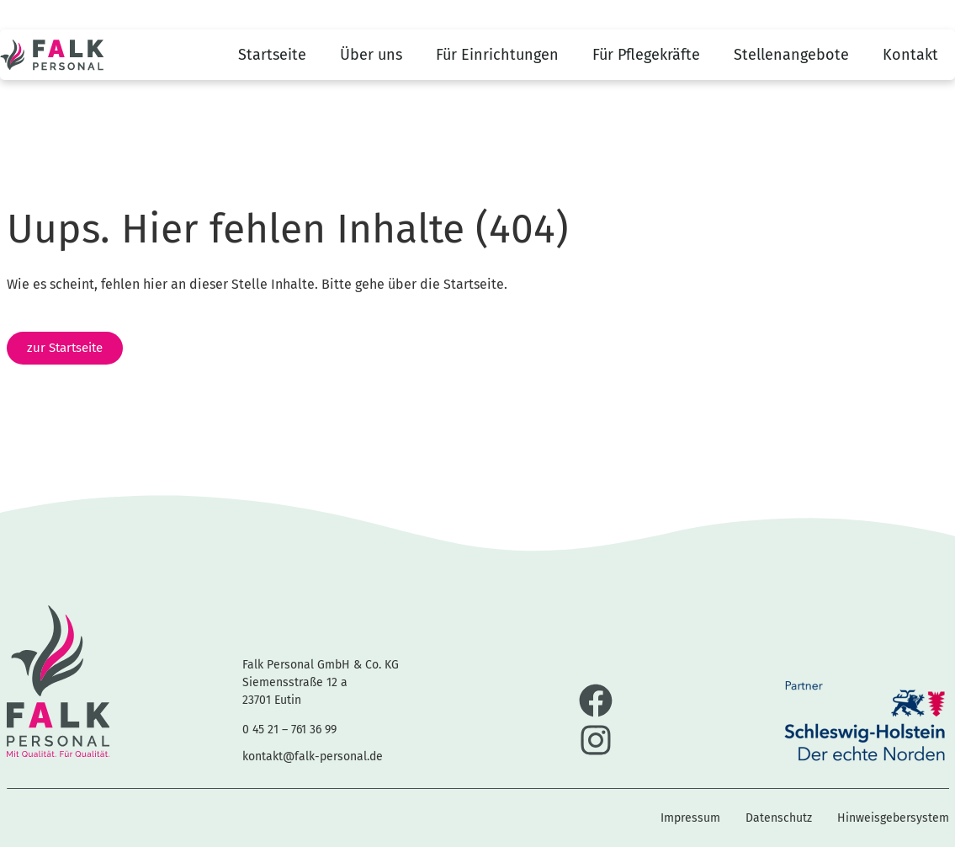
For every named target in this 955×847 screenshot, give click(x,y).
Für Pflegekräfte (646, 54)
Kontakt (910, 54)
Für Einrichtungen (497, 54)
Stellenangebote (791, 54)
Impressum (690, 818)
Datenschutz (778, 818)
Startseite (272, 54)
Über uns (371, 54)
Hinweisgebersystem (893, 818)
